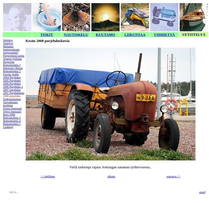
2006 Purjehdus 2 (13, 86)
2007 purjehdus (12, 89)
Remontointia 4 (12, 120)
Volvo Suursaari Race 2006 (12, 113)
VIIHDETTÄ (164, 34)
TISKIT (46, 34)
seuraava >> (173, 176)
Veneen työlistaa (12, 58)
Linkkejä (8, 127)
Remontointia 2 (12, 71)
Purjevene (8, 61)
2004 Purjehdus (12, 77)
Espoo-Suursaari (12, 108)
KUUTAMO (105, 34)
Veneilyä (8, 43)
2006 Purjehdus (12, 83)
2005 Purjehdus (12, 80)
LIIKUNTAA (134, 34)
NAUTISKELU (76, 34)
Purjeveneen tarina (13, 55)
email (202, 192)
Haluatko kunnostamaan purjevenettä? (11, 49)
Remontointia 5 (12, 123)
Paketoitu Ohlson (13, 68)
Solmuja (7, 40)
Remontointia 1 (12, 65)
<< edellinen (48, 176)
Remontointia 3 (12, 117)
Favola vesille (11, 74)
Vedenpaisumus (12, 99)
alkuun (111, 176)
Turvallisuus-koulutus (10, 104)
